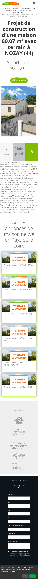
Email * (10, 518)
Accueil (16, 8)
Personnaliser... (6, 576)
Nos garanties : (19, 410)
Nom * (10, 510)
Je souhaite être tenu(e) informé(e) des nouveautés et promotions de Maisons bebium (20, 553)
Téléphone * (12, 533)
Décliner (25, 576)
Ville (9, 502)
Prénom (10, 494)
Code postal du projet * (15, 525)
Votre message (13, 541)
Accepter (32, 576)
